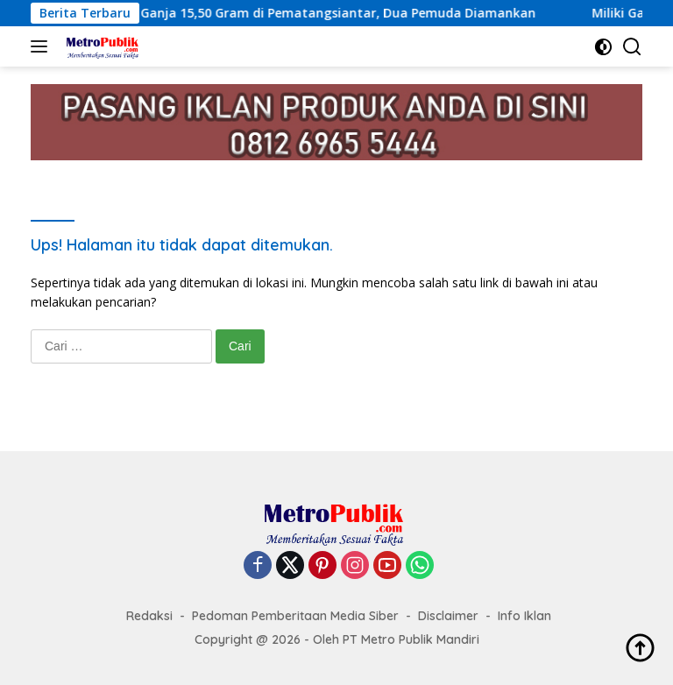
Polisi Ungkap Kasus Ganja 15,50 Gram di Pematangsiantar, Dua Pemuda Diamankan (286, 13)
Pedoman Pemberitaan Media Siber (295, 616)
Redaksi (149, 616)
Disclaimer (448, 616)
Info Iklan (524, 616)
